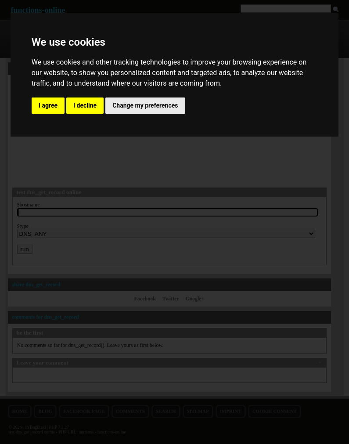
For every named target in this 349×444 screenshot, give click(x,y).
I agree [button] (48, 105)
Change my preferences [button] (145, 105)
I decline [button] (85, 105)
